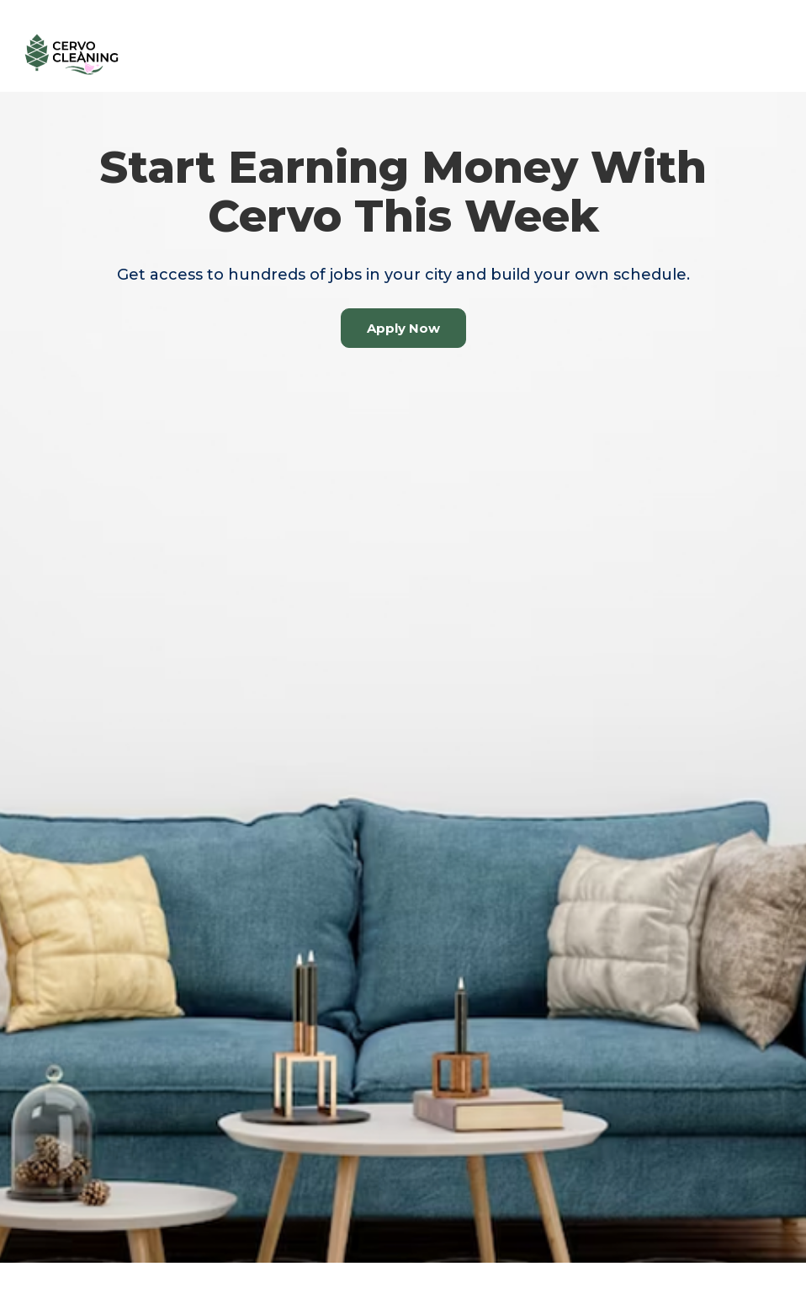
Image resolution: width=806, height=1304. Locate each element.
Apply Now (403, 328)
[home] (71, 54)
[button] (764, 53)
